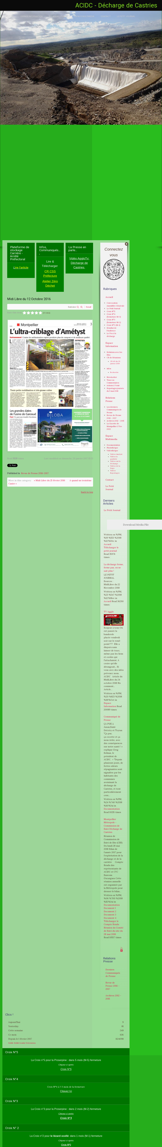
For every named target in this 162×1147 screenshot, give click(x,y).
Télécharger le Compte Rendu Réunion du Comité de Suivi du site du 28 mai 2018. (113, 928)
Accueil (10, 16)
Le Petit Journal (126, 16)
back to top (87, 492)
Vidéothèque (112, 450)
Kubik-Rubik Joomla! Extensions (22, 1042)
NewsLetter (112, 377)
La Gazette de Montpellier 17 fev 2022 (114, 426)
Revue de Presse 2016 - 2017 (112, 986)
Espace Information (32, 16)
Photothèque (112, 447)
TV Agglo (109, 611)
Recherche (114, 372)
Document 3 (110, 914)
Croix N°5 (111, 311)
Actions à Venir (113, 385)
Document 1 (110, 908)
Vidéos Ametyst (116, 454)
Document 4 (110, 918)
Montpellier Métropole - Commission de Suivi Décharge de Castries (113, 826)
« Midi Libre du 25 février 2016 (49, 480)
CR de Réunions (114, 357)
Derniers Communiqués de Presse (113, 973)
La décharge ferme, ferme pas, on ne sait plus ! (113, 567)
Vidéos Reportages (114, 472)
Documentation (113, 445)
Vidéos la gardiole (114, 458)
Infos (109, 368)
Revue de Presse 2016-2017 (35, 473)
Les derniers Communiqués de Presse (114, 410)
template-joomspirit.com (161, 1133)
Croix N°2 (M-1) (113, 325)
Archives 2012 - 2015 (115, 421)
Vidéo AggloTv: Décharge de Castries (79, 263)
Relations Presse (58, 16)
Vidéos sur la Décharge (115, 462)
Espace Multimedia (84, 16)
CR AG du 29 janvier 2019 (115, 362)
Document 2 (110, 911)
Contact (106, 16)
